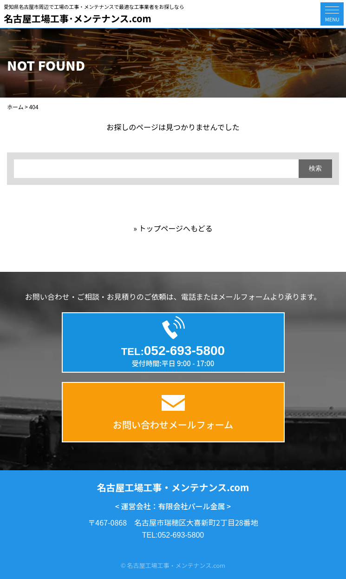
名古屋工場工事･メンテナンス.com (77, 18)
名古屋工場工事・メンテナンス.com (173, 487)
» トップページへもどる (173, 228)
